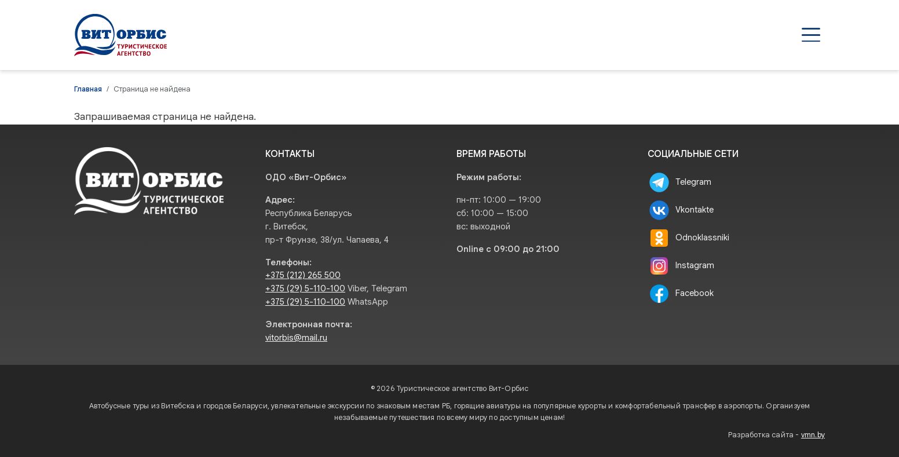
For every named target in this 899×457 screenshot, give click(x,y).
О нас (728, 34)
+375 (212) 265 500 (303, 275)
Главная (88, 89)
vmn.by (813, 435)
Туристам (666, 34)
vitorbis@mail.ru (296, 337)
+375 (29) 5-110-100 (305, 288)
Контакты (789, 34)
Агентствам (590, 34)
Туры (525, 34)
